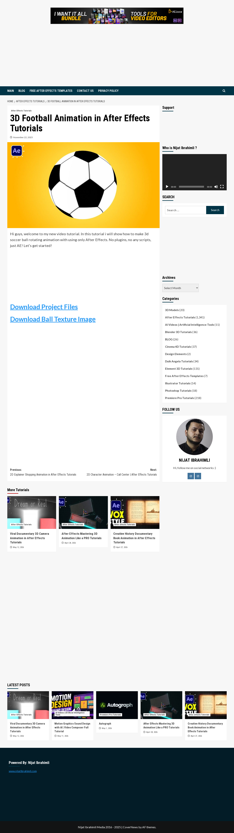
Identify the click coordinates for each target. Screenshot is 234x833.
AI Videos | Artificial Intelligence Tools (189, 324)
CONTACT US (85, 91)
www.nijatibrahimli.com (23, 771)
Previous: (46, 472)
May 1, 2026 (107, 728)
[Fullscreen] (222, 187)
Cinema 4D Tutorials (178, 346)
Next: (120, 472)
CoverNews (130, 827)
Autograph (105, 723)
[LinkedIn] (198, 476)
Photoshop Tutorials (178, 390)
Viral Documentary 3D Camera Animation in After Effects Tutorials (29, 538)
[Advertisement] (117, 58)
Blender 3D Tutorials (178, 332)
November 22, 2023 (23, 137)
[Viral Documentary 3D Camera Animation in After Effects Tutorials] (31, 512)
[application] (194, 172)
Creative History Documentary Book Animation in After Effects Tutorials (134, 538)
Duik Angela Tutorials (179, 361)
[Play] (167, 187)
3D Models (172, 310)
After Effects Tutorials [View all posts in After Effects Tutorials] (21, 111)
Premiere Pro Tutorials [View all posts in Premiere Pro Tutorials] (110, 715)
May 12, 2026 (18, 547)
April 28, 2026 (70, 543)
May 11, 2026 (62, 736)
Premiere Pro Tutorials (179, 398)
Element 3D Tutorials (178, 368)
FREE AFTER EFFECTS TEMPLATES (51, 91)
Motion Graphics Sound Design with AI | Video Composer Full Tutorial (72, 727)
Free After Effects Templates (184, 376)
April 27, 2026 (121, 547)
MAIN (10, 91)
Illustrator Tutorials (177, 383)
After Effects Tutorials (180, 317)
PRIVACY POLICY (108, 91)
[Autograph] (117, 705)
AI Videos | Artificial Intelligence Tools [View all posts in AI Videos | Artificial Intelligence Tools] (70, 714)
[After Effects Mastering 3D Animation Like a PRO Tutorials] (83, 512)
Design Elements (176, 354)
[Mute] (216, 187)
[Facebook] (191, 476)
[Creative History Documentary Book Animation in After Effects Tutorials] (135, 512)
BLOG (21, 91)
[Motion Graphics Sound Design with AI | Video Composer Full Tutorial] (72, 705)
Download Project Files (44, 307)
